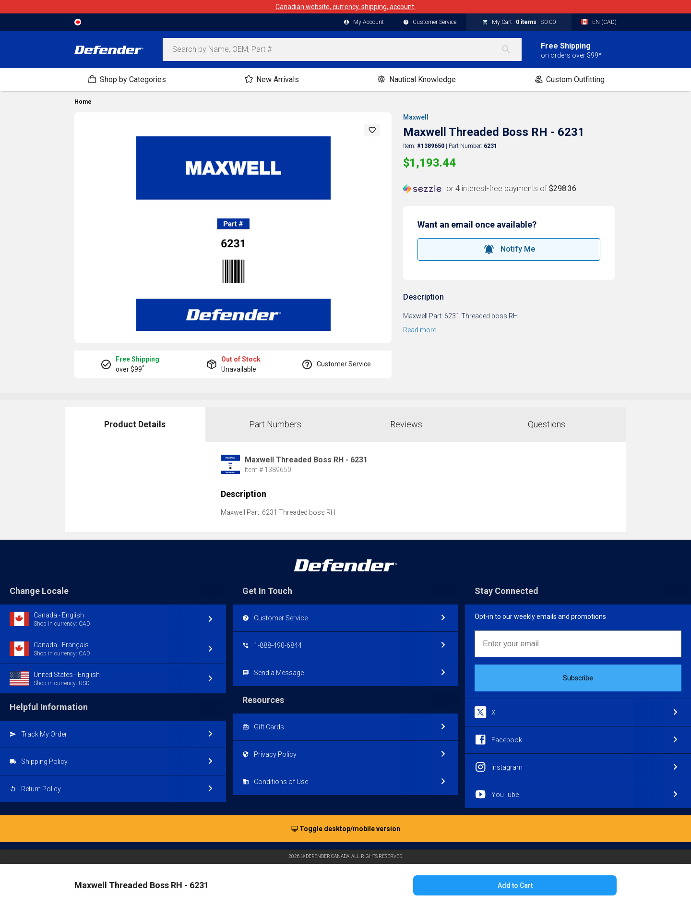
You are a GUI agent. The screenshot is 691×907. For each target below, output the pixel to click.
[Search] (511, 49)
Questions (546, 424)
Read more (419, 330)
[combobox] (342, 49)
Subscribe (578, 678)
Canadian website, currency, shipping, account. (345, 7)
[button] (372, 130)
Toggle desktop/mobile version (345, 829)
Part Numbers (275, 424)
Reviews (406, 424)
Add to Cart (515, 885)
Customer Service (429, 22)
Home (83, 102)
